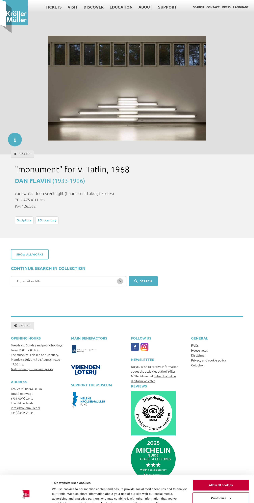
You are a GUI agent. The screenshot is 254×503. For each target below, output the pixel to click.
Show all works (29, 254)
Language (240, 7)
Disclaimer (198, 355)
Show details (61, 495)
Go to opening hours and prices (32, 369)
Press (226, 7)
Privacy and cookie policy (208, 360)
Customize (221, 474)
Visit (73, 7)
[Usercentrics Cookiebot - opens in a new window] (25, 495)
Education (121, 7)
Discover (94, 7)
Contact (213, 7)
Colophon (198, 365)
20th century (47, 220)
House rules (199, 350)
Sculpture (24, 220)
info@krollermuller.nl (25, 408)
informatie (13, 137)
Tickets (54, 7)
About (145, 7)
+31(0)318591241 (22, 412)
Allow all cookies (221, 461)
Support (167, 7)
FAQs (195, 345)
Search (198, 7)
